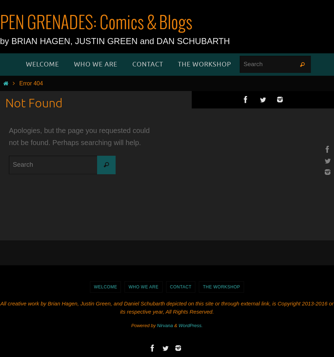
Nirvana (165, 325)
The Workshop (221, 286)
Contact (181, 286)
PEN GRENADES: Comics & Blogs (96, 23)
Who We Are (143, 286)
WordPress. (191, 325)
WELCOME (105, 286)
